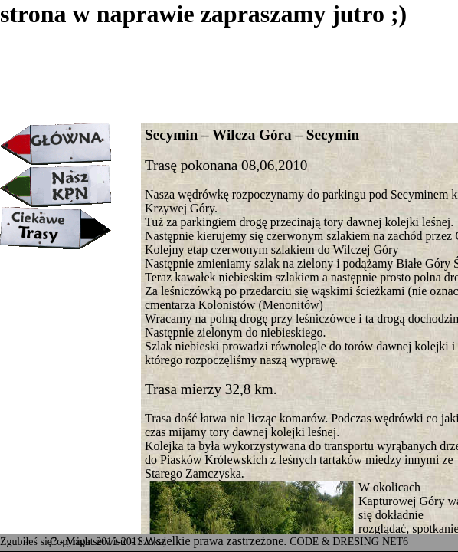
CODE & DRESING (334, 541)
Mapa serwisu (97, 541)
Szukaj (151, 541)
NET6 (395, 541)
